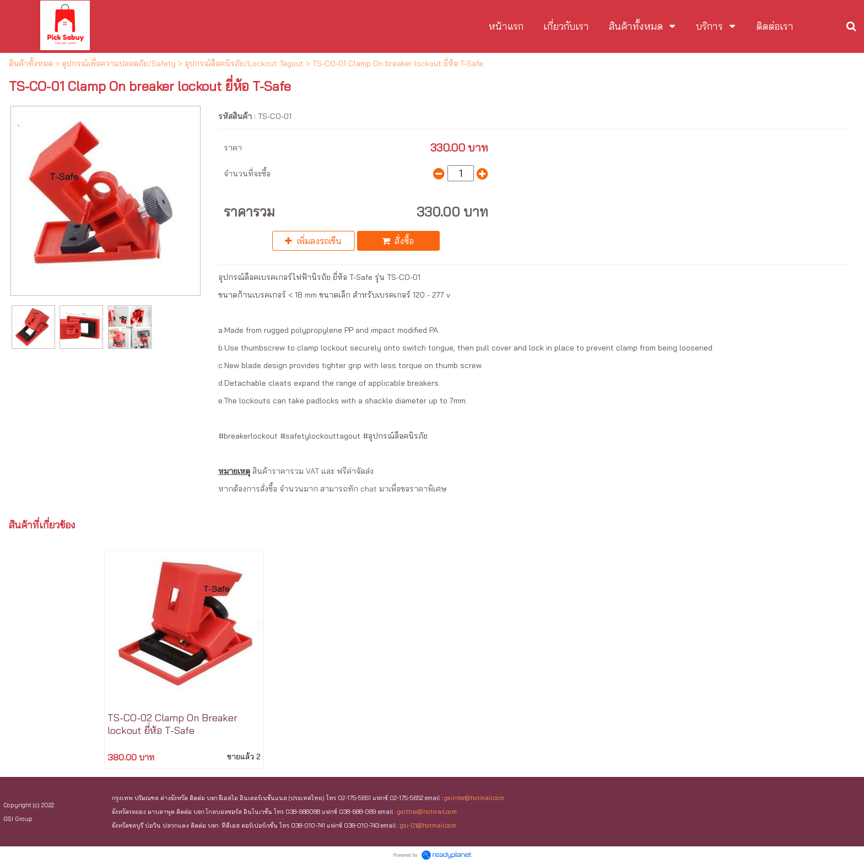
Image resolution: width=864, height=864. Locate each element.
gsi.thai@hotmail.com (427, 812)
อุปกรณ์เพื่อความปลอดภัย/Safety (119, 63)
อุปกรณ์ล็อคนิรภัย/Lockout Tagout (244, 63)
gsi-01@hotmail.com (428, 825)
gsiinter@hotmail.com (474, 798)
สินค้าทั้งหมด (31, 63)
